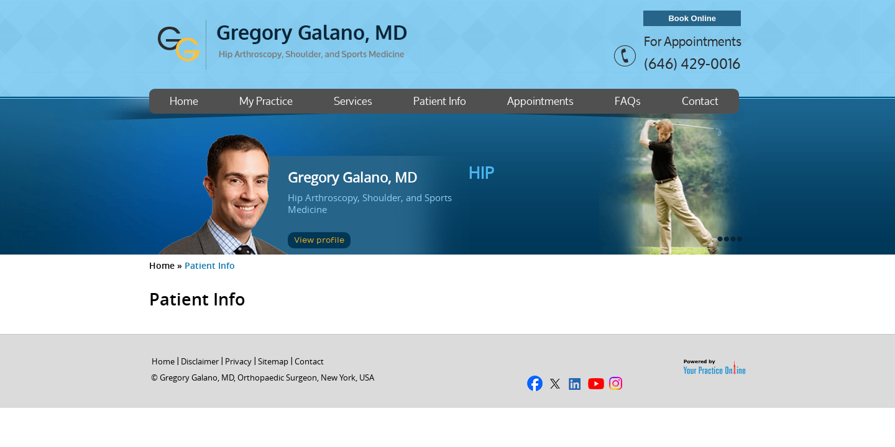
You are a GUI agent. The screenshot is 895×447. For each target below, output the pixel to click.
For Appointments (692, 42)
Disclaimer (200, 361)
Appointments (540, 101)
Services (353, 101)
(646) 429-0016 (692, 63)
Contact (700, 101)
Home (184, 101)
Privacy (238, 361)
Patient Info (439, 101)
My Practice (266, 101)
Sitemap (273, 361)
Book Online (692, 18)
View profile (319, 240)
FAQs (628, 101)
